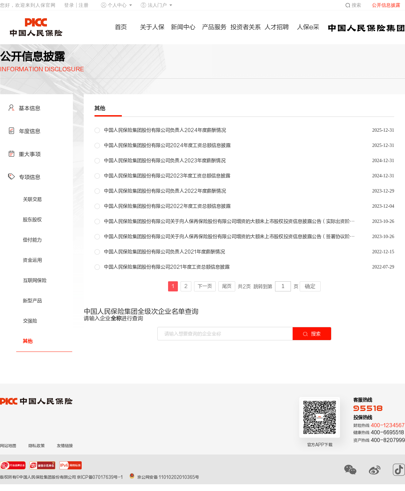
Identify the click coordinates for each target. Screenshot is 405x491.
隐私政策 (36, 445)
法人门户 (157, 5)
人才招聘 (277, 27)
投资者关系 (246, 27)
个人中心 (117, 5)
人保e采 (308, 27)
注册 (84, 5)
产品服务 (214, 27)
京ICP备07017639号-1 (100, 477)
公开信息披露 (386, 5)
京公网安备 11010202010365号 (164, 477)
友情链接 (65, 445)
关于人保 (152, 27)
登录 (69, 5)
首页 (121, 27)
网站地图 (8, 445)
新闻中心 (183, 27)
